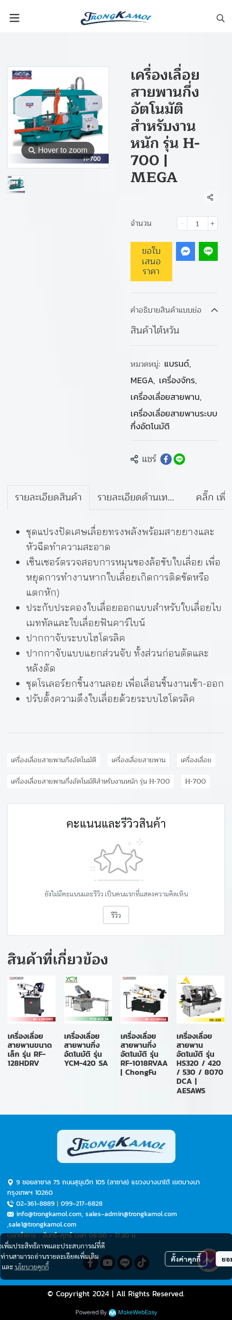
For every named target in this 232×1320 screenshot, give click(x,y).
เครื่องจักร (178, 380)
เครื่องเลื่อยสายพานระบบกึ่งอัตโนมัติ (173, 420)
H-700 (195, 781)
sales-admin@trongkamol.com (131, 1214)
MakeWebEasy (137, 1313)
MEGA (142, 380)
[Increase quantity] (212, 223)
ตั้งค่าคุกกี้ (186, 1259)
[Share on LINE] (179, 459)
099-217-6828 (81, 1204)
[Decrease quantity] (181, 223)
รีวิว (116, 915)
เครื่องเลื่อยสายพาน (166, 396)
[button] (220, 18)
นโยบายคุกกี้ (32, 1266)
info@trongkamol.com (49, 1214)
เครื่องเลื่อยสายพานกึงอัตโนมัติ (53, 760)
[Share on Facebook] (166, 459)
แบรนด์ (177, 363)
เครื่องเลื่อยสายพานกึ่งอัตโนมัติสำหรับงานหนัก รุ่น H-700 (90, 781)
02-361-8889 (35, 1204)
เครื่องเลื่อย (196, 760)
